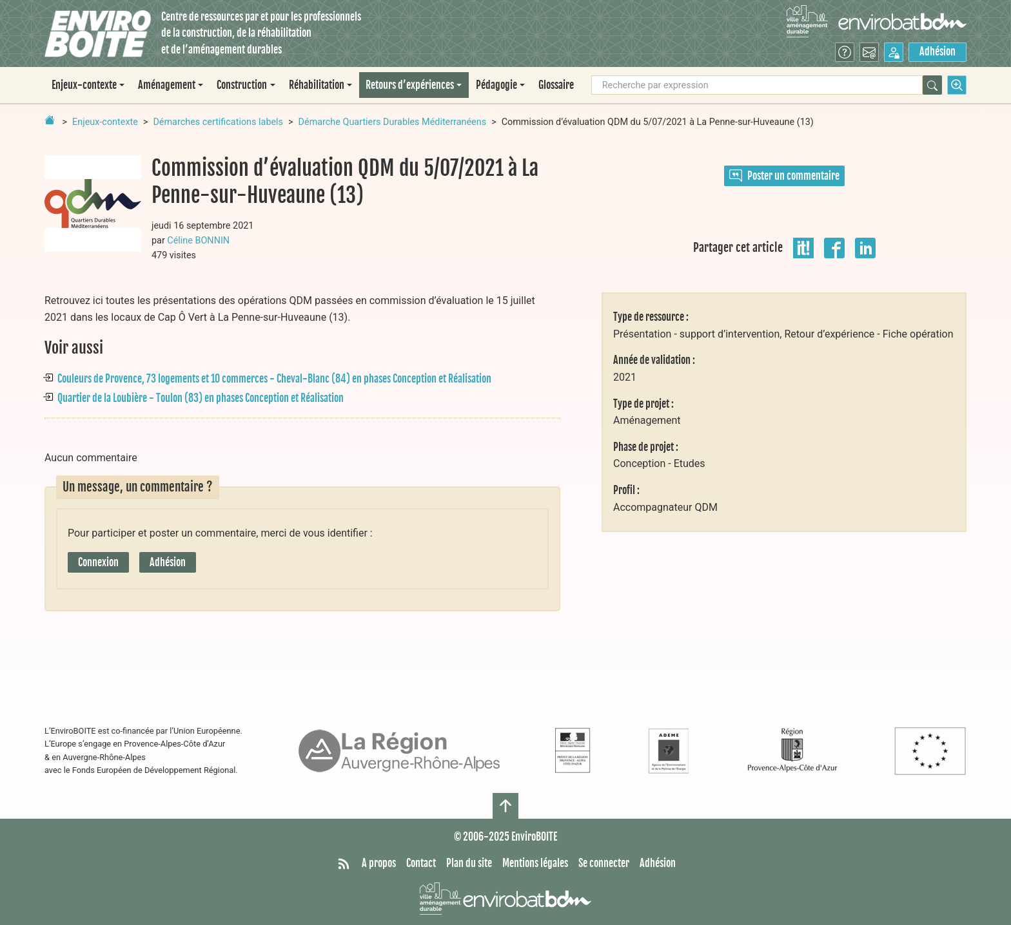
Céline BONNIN (198, 240)
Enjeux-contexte (105, 122)
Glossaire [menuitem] (556, 85)
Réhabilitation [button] (316, 85)
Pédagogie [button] (496, 85)
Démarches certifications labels (218, 122)
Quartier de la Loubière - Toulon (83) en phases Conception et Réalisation (200, 398)
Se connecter (603, 863)
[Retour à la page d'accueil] (49, 120)
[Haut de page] (505, 806)
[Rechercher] (932, 85)
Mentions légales (535, 863)
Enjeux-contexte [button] (84, 85)
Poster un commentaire (784, 175)
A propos (379, 863)
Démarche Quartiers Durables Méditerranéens (393, 122)
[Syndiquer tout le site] (343, 863)
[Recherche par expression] (757, 85)
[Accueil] (97, 33)
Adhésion (937, 51)
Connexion (98, 562)
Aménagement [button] (166, 85)
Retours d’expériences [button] (410, 85)
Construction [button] (242, 85)
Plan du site (469, 863)
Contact (421, 863)
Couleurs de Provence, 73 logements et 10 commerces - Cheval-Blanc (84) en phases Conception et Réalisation (274, 378)
